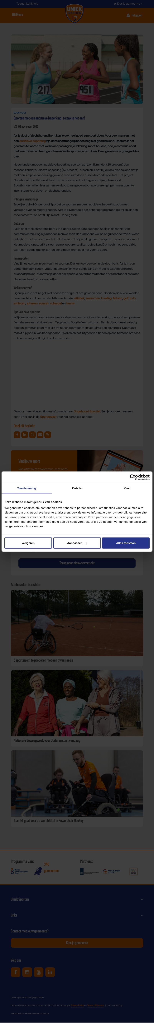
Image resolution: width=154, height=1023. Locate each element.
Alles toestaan (126, 543)
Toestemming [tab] (26, 488)
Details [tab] (77, 488)
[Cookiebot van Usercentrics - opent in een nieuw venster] (133, 477)
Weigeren (28, 543)
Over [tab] (127, 488)
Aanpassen (77, 543)
